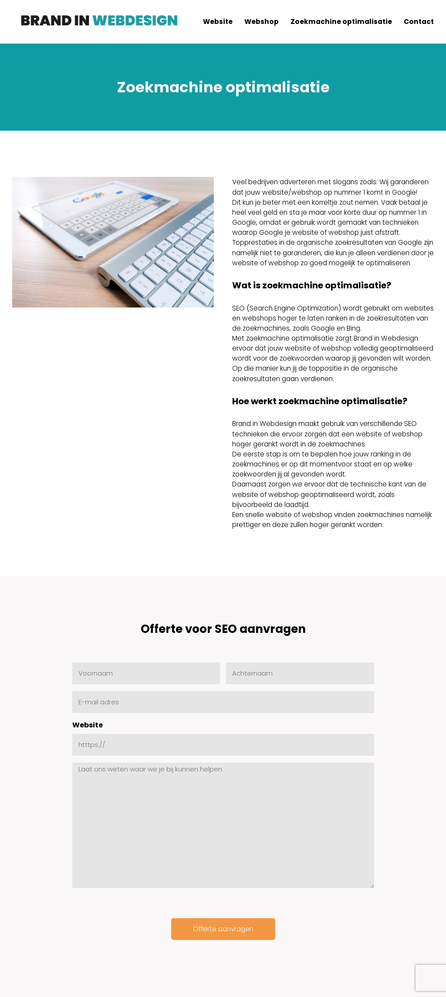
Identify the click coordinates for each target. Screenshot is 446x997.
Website (87, 725)
